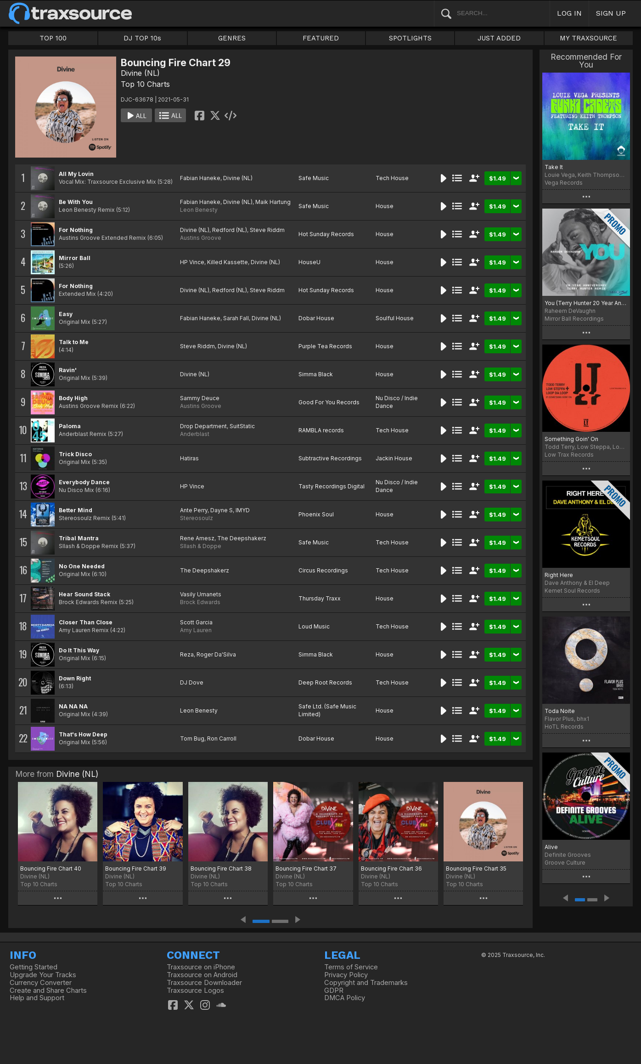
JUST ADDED (499, 38)
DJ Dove (191, 682)
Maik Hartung (273, 201)
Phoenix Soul (316, 514)
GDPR (333, 990)
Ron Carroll (221, 738)
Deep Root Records (325, 682)
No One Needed (82, 566)
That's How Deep (83, 734)
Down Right (75, 678)
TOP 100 (53, 38)
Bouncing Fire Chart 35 (476, 868)
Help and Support (37, 998)
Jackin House (394, 458)
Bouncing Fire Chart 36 (391, 868)
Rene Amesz (197, 538)
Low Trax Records (569, 454)
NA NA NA (73, 706)
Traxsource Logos (195, 990)
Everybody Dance (84, 482)
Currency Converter (41, 983)
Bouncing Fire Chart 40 (50, 868)
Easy (66, 314)
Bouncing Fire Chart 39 (135, 868)
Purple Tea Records (325, 346)
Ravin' (68, 370)
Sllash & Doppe (200, 546)
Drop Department (203, 426)
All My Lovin (76, 173)
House (385, 206)
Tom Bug (192, 738)
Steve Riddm (267, 229)
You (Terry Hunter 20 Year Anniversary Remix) (586, 303)
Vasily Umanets (200, 594)
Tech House (392, 178)
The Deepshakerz (241, 538)
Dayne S (221, 510)
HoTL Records (564, 726)
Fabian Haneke (200, 178)
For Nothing (76, 229)
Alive (551, 846)
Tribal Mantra (79, 538)
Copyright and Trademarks (366, 983)
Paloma (70, 426)
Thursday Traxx (319, 598)
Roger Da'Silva (216, 654)
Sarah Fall (236, 318)
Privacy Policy (346, 975)
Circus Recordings (323, 570)
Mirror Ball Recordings (574, 318)
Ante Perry (194, 510)
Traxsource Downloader (204, 983)
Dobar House (316, 318)
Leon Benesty (199, 209)
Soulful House (395, 318)
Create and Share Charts (48, 990)
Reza (187, 654)
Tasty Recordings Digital (331, 486)
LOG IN (569, 13)
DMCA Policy (344, 998)
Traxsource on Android (202, 975)
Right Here (559, 575)
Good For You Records (329, 402)
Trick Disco (75, 454)
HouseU (309, 262)
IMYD (243, 510)
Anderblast (194, 433)
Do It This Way (79, 650)
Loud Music (314, 626)
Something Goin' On (571, 439)
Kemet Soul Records (572, 590)
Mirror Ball (74, 258)
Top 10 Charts (145, 84)
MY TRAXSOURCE (588, 38)
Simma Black (315, 374)
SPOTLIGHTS (410, 38)
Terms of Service (351, 967)
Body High (73, 398)
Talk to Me (74, 342)
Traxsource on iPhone (201, 967)
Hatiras (189, 458)
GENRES (232, 38)
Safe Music (313, 178)
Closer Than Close (85, 622)
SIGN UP (611, 13)
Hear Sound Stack (84, 594)
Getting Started (33, 967)
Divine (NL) (140, 73)
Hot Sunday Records (326, 234)
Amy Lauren (196, 630)
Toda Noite (560, 710)
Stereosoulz (196, 518)
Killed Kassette (227, 262)
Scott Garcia (196, 622)
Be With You (76, 201)
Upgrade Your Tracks (43, 975)
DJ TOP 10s (142, 38)
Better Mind (75, 510)
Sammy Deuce (199, 398)
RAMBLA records (321, 430)
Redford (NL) (229, 229)
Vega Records (564, 182)
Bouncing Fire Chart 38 (221, 868)
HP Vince (192, 262)
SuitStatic (242, 426)
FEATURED (321, 38)
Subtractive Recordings (330, 458)
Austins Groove (200, 237)
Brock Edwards (200, 602)
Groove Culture (565, 862)
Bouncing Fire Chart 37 (306, 868)
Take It (554, 167)
